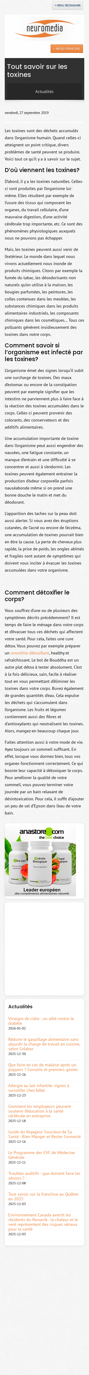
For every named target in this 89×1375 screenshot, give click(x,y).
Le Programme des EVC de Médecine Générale (41, 1155)
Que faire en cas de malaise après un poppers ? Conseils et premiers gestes (43, 1067)
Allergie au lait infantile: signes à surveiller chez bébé (38, 1088)
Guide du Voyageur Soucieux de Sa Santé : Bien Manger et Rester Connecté (44, 1134)
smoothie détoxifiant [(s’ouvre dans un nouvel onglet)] (30, 653)
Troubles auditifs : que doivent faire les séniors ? (44, 1176)
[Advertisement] (44, 949)
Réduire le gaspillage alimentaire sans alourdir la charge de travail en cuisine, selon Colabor (44, 1044)
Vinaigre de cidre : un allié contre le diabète (41, 1021)
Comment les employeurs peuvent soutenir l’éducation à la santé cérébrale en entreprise (39, 1111)
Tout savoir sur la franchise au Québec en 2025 (43, 1196)
